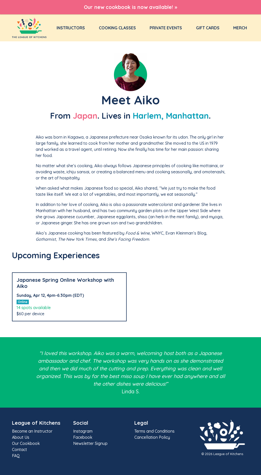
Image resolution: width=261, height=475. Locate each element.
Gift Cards (207, 27)
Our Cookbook (26, 443)
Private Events (166, 27)
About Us (20, 437)
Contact (19, 449)
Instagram (83, 431)
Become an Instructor (32, 431)
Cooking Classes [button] (117, 27)
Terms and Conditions (154, 431)
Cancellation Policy (152, 437)
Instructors (72, 27)
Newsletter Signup (90, 443)
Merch (240, 27)
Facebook (82, 437)
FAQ (16, 455)
